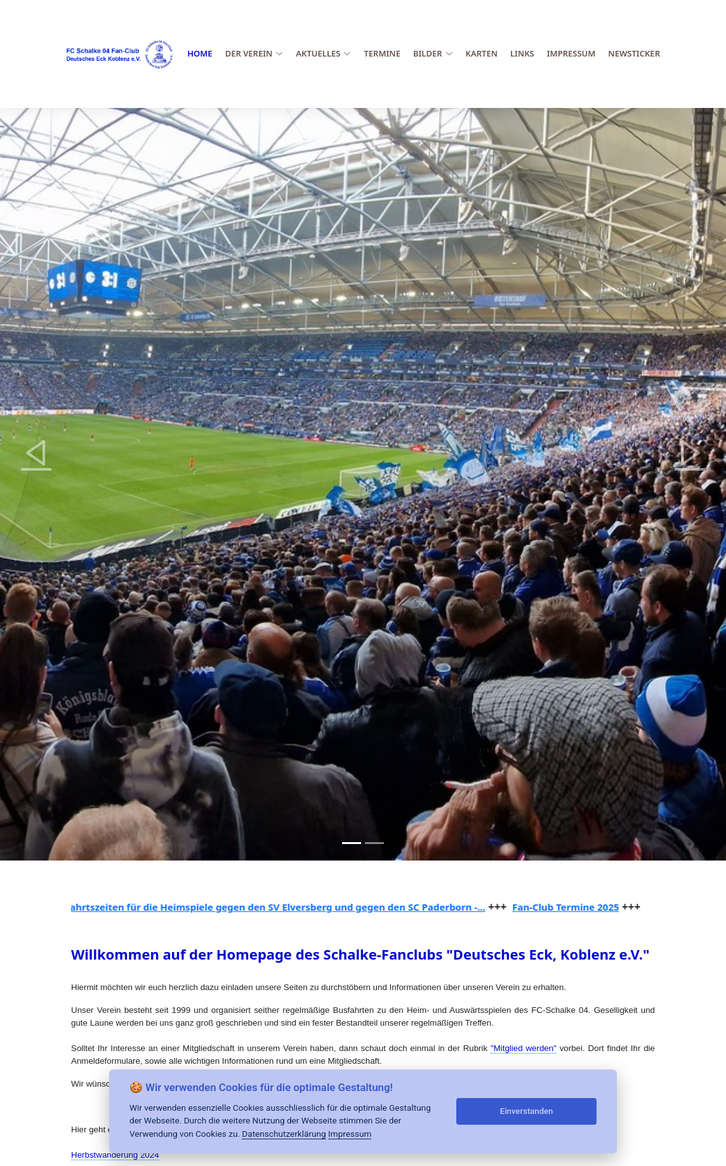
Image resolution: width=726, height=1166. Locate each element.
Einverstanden (526, 1111)
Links (522, 53)
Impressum (571, 53)
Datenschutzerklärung (284, 1134)
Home (199, 53)
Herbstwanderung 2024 (115, 1155)
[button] (36, 452)
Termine (382, 53)
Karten (482, 53)
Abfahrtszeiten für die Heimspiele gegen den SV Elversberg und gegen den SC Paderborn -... (274, 907)
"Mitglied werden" (524, 1048)
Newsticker (634, 53)
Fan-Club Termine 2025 (570, 907)
